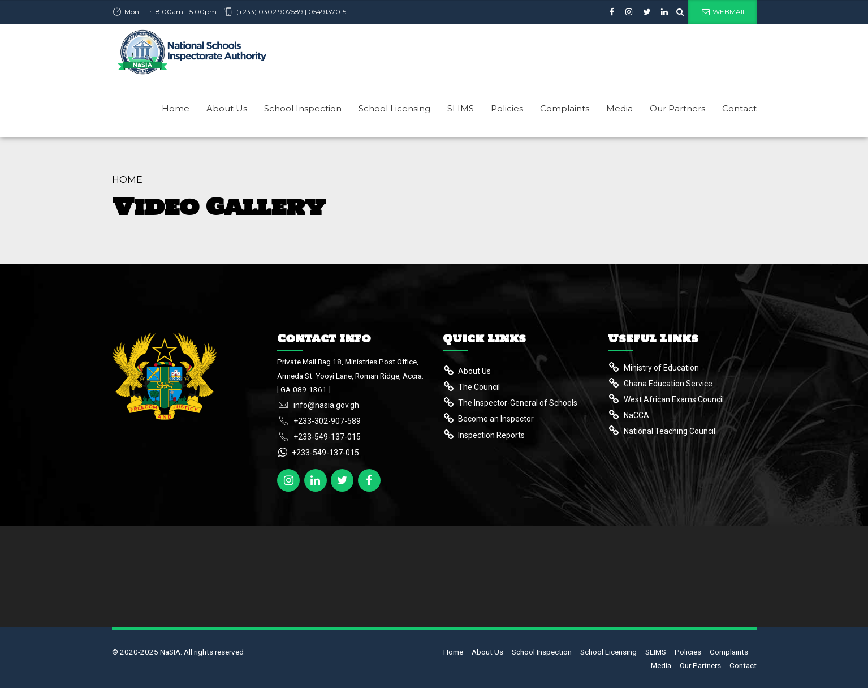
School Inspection (303, 108)
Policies (507, 108)
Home (175, 108)
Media (619, 108)
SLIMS (460, 108)
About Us (226, 108)
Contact (739, 108)
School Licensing (394, 108)
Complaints (564, 108)
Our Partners (677, 108)
